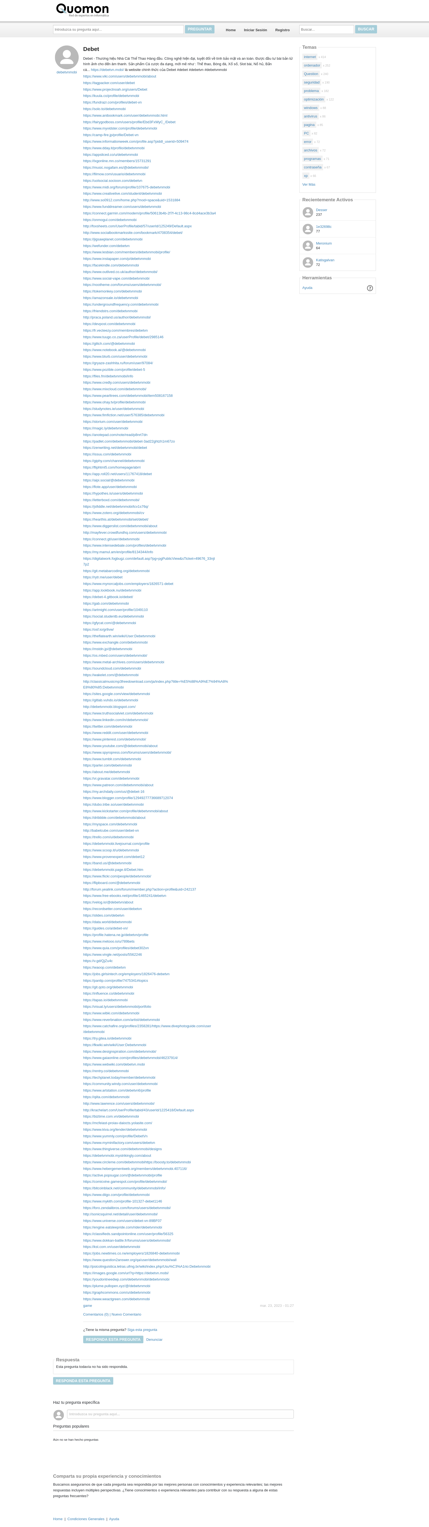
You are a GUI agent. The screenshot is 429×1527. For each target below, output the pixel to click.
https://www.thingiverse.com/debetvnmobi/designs (122, 1149)
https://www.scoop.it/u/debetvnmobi (111, 850)
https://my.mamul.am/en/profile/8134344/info (118, 552)
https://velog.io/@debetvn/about (108, 902)
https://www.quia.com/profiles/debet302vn (116, 948)
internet (310, 57)
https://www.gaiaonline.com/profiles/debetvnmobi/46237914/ (130, 1058)
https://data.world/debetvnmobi (107, 922)
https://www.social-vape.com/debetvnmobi (116, 278)
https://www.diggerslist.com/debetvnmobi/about (120, 526)
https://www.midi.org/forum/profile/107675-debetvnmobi (126, 187)
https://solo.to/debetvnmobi (104, 109)
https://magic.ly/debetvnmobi (105, 428)
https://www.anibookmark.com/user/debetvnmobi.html (125, 115)
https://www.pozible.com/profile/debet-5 (114, 370)
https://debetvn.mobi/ (107, 70)
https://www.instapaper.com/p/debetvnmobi (117, 259)
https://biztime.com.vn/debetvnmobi (111, 1116)
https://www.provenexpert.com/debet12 (114, 857)
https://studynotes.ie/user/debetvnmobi (113, 409)
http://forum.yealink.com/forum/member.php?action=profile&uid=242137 (139, 889)
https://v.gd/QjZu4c (98, 961)
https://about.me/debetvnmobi (106, 772)
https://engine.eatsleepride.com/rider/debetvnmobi (122, 1227)
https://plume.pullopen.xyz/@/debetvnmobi (116, 1286)
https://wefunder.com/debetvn (106, 246)
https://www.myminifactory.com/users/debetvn (119, 1143)
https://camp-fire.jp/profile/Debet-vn (110, 135)
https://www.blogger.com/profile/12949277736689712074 (128, 798)
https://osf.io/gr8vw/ (98, 629)
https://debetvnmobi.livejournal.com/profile (116, 844)
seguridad (312, 82)
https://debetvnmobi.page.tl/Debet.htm (113, 870)
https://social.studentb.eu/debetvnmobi (113, 616)
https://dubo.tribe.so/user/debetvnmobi (113, 804)
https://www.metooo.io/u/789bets (109, 941)
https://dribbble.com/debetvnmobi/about (114, 818)
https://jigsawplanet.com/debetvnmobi (113, 239)
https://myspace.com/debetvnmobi (110, 824)
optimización (314, 99)
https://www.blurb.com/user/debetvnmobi (115, 356)
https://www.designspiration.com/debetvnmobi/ (119, 1051)
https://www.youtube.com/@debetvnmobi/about (120, 746)
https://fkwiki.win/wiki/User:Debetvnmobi (114, 1045)
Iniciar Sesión (255, 30)
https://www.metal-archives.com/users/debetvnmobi (123, 662)
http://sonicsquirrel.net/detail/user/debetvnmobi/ (120, 1214)
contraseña (312, 167)
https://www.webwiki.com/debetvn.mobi (114, 1064)
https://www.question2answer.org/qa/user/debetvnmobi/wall (129, 1260)
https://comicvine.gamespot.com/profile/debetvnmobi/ (125, 1181)
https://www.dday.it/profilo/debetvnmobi (114, 148)
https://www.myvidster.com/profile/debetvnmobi (120, 128)
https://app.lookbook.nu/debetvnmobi (112, 590)
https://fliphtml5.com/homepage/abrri (112, 467)
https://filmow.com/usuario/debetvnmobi (114, 174)
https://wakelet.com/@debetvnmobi (111, 675)
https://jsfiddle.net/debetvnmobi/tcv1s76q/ (115, 506)
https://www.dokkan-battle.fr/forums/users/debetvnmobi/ (127, 1240)
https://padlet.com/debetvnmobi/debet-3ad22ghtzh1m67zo (129, 441)
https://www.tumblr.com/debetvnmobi (112, 759)
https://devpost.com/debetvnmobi (109, 324)
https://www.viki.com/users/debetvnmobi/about (119, 76)
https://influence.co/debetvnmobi (108, 993)
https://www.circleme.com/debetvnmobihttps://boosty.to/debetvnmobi (137, 1162)
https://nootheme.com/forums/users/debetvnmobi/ (122, 285)
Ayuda (307, 288)
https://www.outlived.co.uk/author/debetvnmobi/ (120, 272)
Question (311, 74)
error (307, 142)
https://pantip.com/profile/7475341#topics (115, 980)
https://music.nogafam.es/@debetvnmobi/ (116, 167)
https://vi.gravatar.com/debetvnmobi (111, 778)
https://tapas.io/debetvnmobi (105, 1000)
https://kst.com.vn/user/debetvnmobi (111, 1247)
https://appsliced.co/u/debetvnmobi (110, 155)
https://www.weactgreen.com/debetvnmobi (116, 1299)
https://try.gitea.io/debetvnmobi (107, 1038)
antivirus (310, 116)
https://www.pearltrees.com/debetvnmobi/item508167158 (128, 396)
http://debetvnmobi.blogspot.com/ (109, 707)
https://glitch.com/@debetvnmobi (109, 343)
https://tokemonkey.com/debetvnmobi (112, 291)
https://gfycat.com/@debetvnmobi (109, 623)
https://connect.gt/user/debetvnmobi (111, 539)
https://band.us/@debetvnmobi (107, 863)
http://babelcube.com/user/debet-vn (111, 830)
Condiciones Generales (86, 1519)
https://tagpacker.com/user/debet (109, 83)
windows (311, 108)
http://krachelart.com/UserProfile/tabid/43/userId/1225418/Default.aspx (138, 1110)
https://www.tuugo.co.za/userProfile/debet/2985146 (123, 337)
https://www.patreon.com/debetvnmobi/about (118, 785)
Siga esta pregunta (142, 1330)
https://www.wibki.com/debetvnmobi (111, 1013)
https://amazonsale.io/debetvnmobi (110, 298)
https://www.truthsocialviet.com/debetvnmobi (118, 713)
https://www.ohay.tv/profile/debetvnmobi (114, 402)
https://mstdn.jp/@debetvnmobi (107, 649)
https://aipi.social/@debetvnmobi (108, 480)
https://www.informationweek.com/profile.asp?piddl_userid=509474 (136, 141)
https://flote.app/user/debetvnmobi (110, 487)
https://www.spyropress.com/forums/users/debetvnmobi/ (127, 752)
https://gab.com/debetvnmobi (106, 603)
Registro (282, 30)
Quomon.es (100, 9)
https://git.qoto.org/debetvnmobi (108, 987)
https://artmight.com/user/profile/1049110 (115, 610)
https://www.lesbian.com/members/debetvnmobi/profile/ (126, 252)
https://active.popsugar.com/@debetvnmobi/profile (122, 1175)
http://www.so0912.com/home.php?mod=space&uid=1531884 (131, 200)
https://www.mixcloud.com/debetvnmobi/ (114, 389)
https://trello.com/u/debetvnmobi (108, 837)
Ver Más (308, 184)
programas (312, 159)
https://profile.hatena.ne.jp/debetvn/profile (116, 935)
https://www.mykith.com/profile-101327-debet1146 (122, 1201)
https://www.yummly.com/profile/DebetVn (115, 1136)
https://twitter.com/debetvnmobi (107, 726)
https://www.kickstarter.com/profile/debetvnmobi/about (125, 811)
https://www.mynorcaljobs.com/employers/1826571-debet (128, 584)
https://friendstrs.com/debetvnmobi (110, 311)
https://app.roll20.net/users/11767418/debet (117, 474)
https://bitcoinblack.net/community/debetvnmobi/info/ (124, 1188)
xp (306, 176)
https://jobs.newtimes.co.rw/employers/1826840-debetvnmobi (131, 1253)
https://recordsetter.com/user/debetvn (112, 909)
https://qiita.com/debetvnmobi (106, 1097)
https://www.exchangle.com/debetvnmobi (115, 642)
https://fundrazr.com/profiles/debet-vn (112, 102)
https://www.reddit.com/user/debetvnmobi (115, 733)
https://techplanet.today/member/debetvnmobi (119, 1077)
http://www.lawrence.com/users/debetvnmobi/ (119, 1103)
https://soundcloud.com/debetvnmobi (112, 668)
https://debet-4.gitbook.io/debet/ (108, 597)
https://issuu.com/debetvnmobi (107, 454)
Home (231, 30)
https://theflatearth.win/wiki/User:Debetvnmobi (119, 636)
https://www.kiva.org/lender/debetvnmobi (115, 1129)
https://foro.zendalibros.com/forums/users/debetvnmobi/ (127, 1208)
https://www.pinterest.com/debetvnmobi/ (114, 739)
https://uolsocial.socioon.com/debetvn (112, 181)
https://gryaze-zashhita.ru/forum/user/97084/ (118, 363)
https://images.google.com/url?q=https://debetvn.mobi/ (126, 1273)
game (87, 1306)
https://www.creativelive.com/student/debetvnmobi (122, 193)
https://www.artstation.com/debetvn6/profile (117, 1090)
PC (306, 133)
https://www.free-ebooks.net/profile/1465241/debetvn (124, 896)
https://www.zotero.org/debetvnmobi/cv (113, 513)
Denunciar (154, 1339)
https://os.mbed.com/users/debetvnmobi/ (115, 655)
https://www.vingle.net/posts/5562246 (112, 954)
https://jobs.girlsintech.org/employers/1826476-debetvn (126, 974)
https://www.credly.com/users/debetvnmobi (116, 382)
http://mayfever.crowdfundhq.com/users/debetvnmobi (125, 532)
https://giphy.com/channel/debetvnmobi (114, 461)
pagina (309, 125)
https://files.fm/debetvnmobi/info (108, 376)
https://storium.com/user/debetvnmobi (113, 422)
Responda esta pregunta (113, 1339)
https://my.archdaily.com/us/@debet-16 (113, 792)
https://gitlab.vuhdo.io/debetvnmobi (110, 700)
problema (311, 91)
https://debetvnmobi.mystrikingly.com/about (117, 1155)
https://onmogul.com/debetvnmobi (110, 220)
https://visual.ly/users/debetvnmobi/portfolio (117, 1006)
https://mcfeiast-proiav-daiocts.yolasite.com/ (117, 1123)
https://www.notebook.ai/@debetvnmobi (114, 350)
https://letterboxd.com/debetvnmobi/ (111, 500)
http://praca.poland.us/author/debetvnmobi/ (117, 317)
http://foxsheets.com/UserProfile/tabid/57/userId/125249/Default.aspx (137, 226)
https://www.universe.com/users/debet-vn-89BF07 (122, 1221)
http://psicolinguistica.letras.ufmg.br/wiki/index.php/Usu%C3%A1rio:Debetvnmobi (146, 1266)
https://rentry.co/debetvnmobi (106, 1071)
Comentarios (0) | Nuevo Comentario (112, 1314)
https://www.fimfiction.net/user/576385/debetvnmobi (123, 415)
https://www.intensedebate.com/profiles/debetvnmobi (124, 545)
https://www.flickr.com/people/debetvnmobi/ (117, 876)
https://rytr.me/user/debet (103, 577)
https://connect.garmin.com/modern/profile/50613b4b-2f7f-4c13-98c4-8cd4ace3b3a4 (149, 213)
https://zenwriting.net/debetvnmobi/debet (115, 448)
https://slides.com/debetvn (103, 915)
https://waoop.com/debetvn (104, 967)
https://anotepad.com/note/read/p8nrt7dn (115, 435)
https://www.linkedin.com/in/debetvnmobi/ (115, 720)
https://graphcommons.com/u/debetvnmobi (116, 1292)
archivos (310, 150)
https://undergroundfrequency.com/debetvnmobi (120, 304)
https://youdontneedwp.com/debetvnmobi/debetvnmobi (126, 1279)
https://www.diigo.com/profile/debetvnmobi (116, 1195)
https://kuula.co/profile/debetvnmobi (111, 96)
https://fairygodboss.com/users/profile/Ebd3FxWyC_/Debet (129, 122)
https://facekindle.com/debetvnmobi (111, 265)
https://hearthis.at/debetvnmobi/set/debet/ (115, 519)
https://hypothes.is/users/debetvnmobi (113, 493)
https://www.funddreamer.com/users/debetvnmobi (122, 207)
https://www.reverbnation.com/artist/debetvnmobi (121, 1020)
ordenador (312, 65)
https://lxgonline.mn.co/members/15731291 (117, 161)
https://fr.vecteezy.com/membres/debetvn (115, 330)
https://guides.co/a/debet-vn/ (105, 928)
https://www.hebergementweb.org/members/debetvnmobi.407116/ (135, 1169)
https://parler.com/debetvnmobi (107, 765)
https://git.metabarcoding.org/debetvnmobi (116, 571)
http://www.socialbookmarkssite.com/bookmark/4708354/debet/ (132, 233)
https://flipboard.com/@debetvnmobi (111, 883)
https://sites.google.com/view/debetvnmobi (116, 694)
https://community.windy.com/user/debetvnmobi (120, 1084)
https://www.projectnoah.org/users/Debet (115, 89)
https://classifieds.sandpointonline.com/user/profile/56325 (128, 1234)
